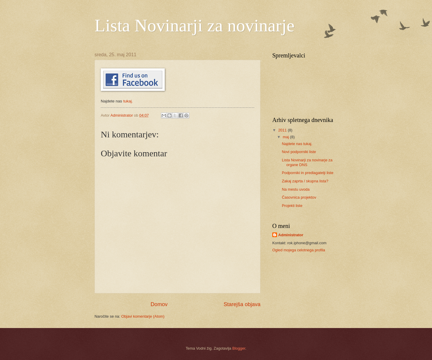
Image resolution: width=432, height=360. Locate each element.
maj (286, 137)
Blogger (238, 348)
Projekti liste (292, 205)
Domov (159, 304)
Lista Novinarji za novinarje (195, 25)
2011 (283, 130)
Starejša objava (242, 304)
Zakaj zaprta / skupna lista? (305, 181)
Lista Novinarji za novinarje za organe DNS (307, 162)
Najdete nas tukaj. (297, 144)
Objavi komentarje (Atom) (142, 316)
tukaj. (128, 101)
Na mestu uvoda (296, 189)
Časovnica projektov (299, 197)
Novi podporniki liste (299, 152)
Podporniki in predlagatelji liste (307, 173)
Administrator (290, 235)
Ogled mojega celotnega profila (298, 250)
